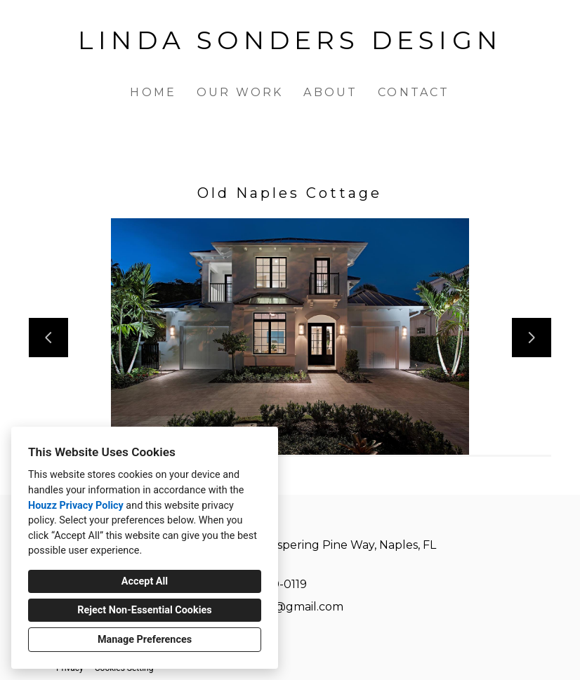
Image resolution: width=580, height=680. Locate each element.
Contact (413, 92)
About (330, 92)
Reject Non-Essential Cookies (144, 610)
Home (153, 92)
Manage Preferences (145, 640)
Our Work (240, 92)
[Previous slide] (48, 337)
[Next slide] (531, 337)
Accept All (144, 581)
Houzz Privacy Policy (76, 506)
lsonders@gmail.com (284, 606)
